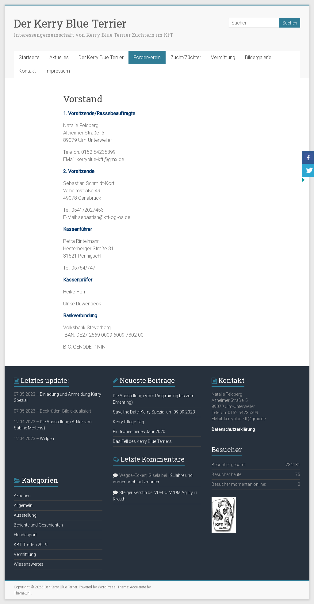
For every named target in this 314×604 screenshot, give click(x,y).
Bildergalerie (258, 57)
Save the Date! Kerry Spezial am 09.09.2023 (154, 412)
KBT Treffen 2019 (31, 544)
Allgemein (23, 505)
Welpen (47, 438)
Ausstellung (25, 515)
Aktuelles (59, 57)
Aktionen (22, 495)
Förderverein (147, 57)
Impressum (57, 71)
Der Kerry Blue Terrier (70, 23)
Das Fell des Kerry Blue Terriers (142, 441)
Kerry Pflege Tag (128, 421)
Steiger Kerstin (133, 492)
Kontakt (27, 71)
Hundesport (25, 534)
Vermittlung (223, 57)
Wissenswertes (29, 564)
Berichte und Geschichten (38, 525)
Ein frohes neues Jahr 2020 (139, 431)
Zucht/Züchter (185, 57)
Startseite (29, 57)
